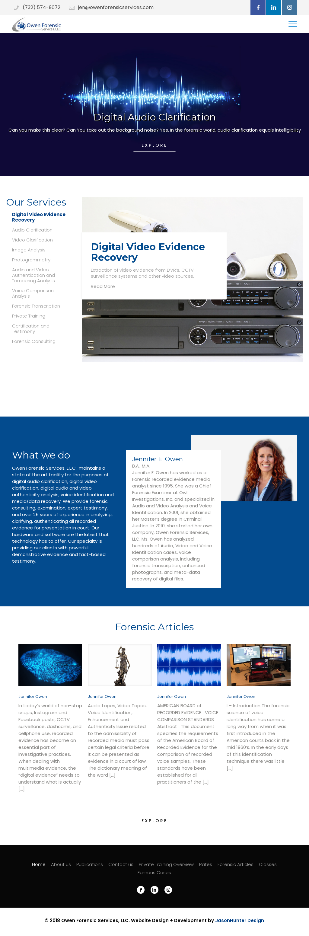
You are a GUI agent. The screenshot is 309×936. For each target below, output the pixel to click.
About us (61, 864)
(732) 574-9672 (41, 7)
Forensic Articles (235, 864)
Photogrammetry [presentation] (31, 260)
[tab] (38, 217)
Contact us (120, 864)
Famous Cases (154, 872)
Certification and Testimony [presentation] (30, 328)
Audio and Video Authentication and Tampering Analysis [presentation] (33, 275)
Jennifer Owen (32, 696)
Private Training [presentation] (28, 316)
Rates (205, 864)
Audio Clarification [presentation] (32, 230)
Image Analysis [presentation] (29, 250)
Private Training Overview (166, 864)
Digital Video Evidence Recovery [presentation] (38, 217)
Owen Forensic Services (89, 920)
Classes (268, 864)
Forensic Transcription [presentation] (36, 306)
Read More (103, 286)
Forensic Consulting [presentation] (34, 341)
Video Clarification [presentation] (32, 240)
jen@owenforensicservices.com (116, 7)
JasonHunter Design (239, 920)
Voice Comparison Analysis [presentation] (33, 293)
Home (39, 864)
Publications (89, 864)
